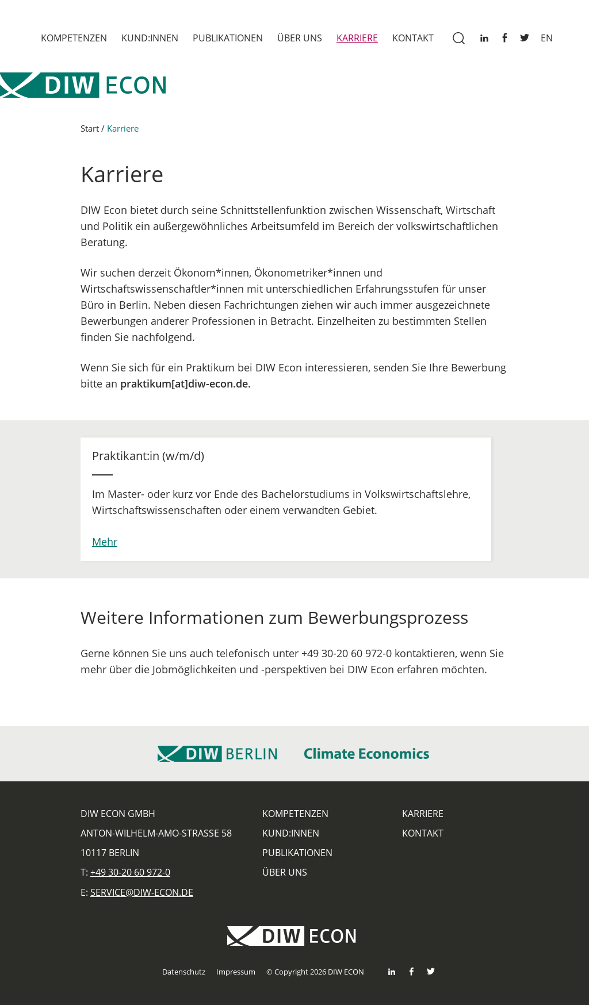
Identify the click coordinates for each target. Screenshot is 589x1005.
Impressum (235, 971)
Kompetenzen (74, 38)
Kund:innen (149, 38)
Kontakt (413, 38)
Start (90, 133)
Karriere (357, 38)
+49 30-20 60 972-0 (130, 872)
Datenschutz (183, 971)
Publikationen (228, 38)
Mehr (104, 546)
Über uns (299, 38)
